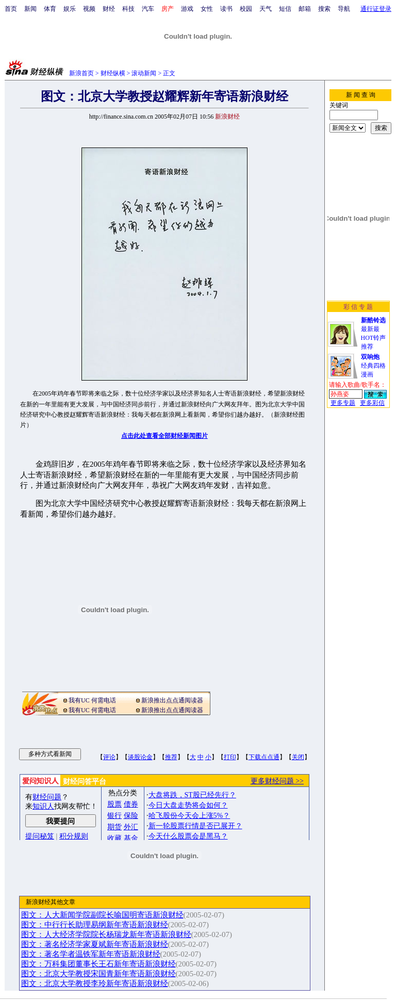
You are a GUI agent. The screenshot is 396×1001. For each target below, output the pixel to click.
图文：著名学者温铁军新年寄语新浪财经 (90, 954)
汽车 (148, 8)
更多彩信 (372, 402)
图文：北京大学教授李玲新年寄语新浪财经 (94, 983)
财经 (109, 8)
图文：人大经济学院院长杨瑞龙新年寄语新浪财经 (106, 934)
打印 (230, 757)
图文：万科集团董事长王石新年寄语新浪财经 (98, 964)
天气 (265, 8)
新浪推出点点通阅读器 (172, 700)
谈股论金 (140, 757)
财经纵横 (113, 73)
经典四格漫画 (373, 365)
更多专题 (343, 402)
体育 (50, 8)
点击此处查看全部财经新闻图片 (164, 435)
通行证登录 (375, 8)
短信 (285, 8)
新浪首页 (81, 73)
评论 (109, 757)
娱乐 (69, 8)
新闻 (30, 8)
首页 (11, 8)
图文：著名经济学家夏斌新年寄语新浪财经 (94, 944)
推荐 (171, 757)
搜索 (324, 8)
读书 (226, 8)
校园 (246, 8)
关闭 (298, 757)
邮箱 (305, 8)
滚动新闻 (143, 73)
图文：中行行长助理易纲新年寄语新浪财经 (94, 925)
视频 (89, 8)
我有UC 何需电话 (92, 700)
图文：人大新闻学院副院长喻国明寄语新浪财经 (102, 915)
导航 (344, 8)
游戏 (187, 8)
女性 (207, 8)
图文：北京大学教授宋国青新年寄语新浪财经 (98, 974)
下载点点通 (264, 757)
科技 (128, 8)
